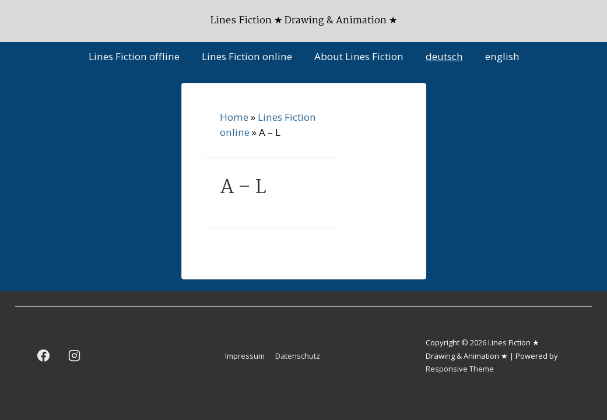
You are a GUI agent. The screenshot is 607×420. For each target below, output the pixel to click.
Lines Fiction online (247, 56)
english (502, 56)
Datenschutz (297, 356)
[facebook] (44, 356)
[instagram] (75, 356)
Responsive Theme (460, 368)
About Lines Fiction (359, 56)
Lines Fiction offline (134, 56)
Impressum (245, 356)
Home (234, 117)
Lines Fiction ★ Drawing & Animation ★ (303, 21)
